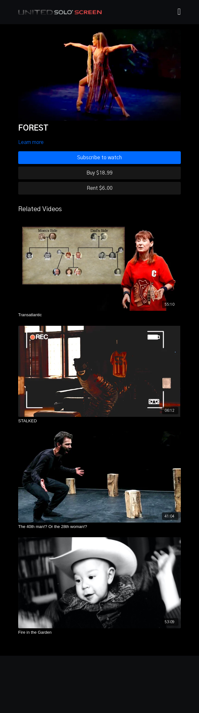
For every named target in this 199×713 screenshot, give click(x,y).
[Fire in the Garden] (99, 632)
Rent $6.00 (100, 188)
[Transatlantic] (99, 315)
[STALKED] (99, 421)
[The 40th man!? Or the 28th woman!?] (99, 527)
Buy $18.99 (99, 172)
